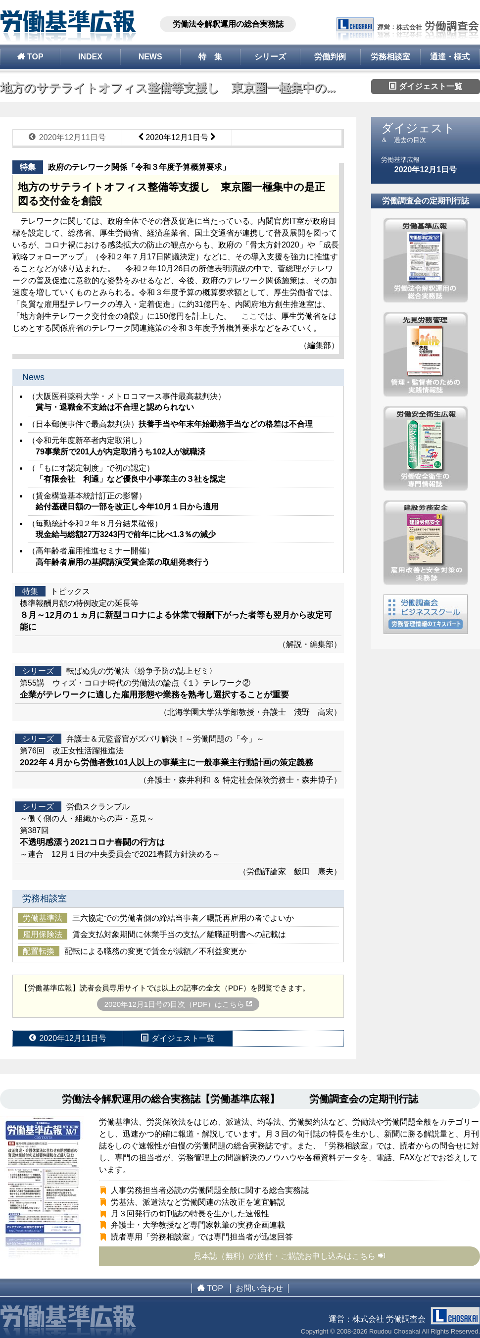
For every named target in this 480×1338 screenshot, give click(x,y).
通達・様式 (450, 56)
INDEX (90, 56)
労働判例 (330, 56)
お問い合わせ (259, 1288)
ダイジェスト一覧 (425, 86)
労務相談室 (390, 56)
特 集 (210, 56)
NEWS (150, 56)
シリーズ (270, 56)
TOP (30, 56)
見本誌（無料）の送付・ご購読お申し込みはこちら (289, 1255)
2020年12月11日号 (67, 137)
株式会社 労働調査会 (416, 1319)
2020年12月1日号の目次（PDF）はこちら (178, 1004)
